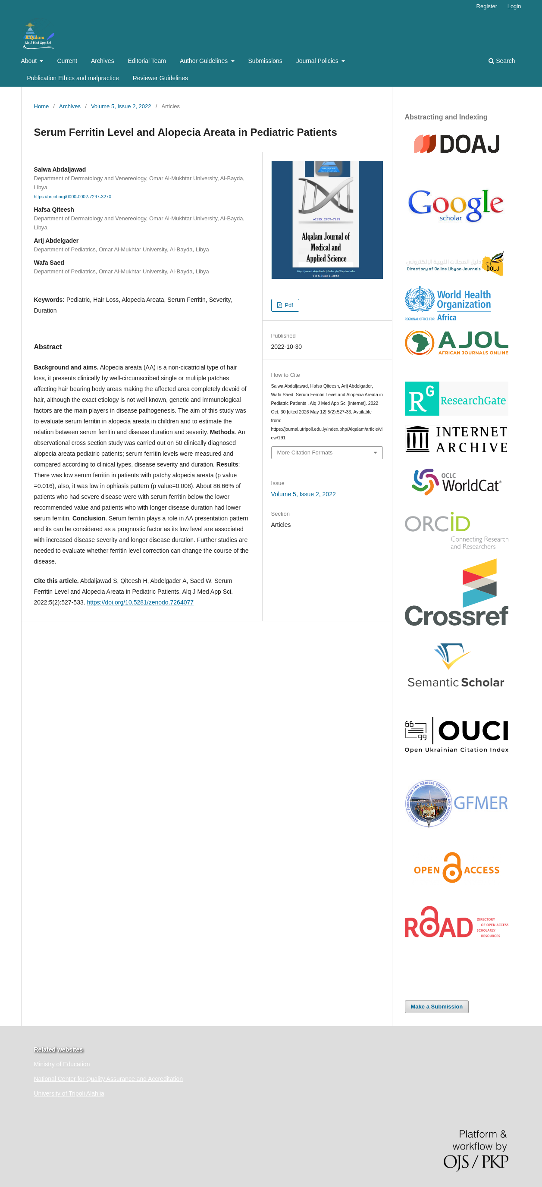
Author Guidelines (204, 60)
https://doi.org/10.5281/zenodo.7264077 (140, 602)
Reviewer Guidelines (160, 78)
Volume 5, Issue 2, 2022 (121, 106)
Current (67, 60)
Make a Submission (437, 1006)
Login (514, 6)
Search (502, 60)
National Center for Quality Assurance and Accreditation (108, 1078)
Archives (102, 60)
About (29, 60)
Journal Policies (318, 60)
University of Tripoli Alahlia (69, 1093)
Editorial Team (147, 60)
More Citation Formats (305, 452)
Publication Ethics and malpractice (73, 78)
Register (486, 6)
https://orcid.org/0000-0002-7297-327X (73, 196)
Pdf (288, 305)
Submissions (265, 60)
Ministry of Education (62, 1064)
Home (41, 106)
